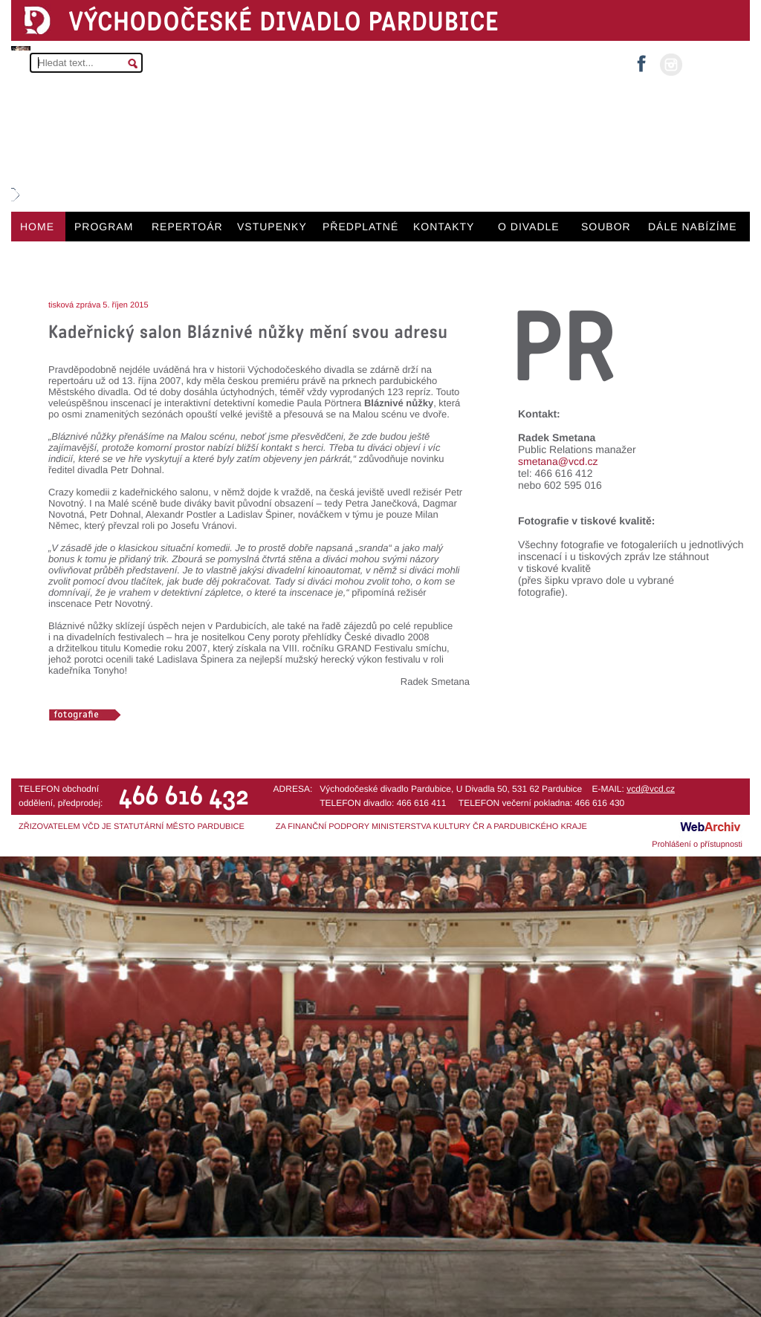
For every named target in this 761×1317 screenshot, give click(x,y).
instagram (671, 64)
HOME (37, 226)
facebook (641, 59)
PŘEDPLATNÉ (360, 226)
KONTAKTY (443, 226)
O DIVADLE (529, 226)
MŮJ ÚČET (715, 63)
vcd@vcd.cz (650, 789)
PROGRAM (103, 226)
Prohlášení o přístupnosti (697, 844)
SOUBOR (606, 226)
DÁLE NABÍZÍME (692, 226)
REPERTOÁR (187, 226)
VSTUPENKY (272, 226)
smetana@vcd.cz (558, 461)
